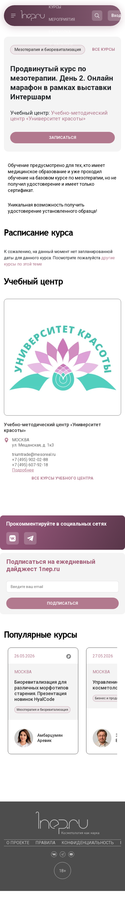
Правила (45, 842)
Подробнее (23, 470)
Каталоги (63, 44)
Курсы (55, 7)
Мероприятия (62, 19)
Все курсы (103, 49)
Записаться (62, 137)
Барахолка (60, 32)
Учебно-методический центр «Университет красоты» (59, 116)
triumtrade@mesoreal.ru (34, 454)
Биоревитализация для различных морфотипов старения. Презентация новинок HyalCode (41, 690)
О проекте (18, 842)
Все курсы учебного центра (62, 478)
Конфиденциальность (88, 842)
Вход (116, 15)
